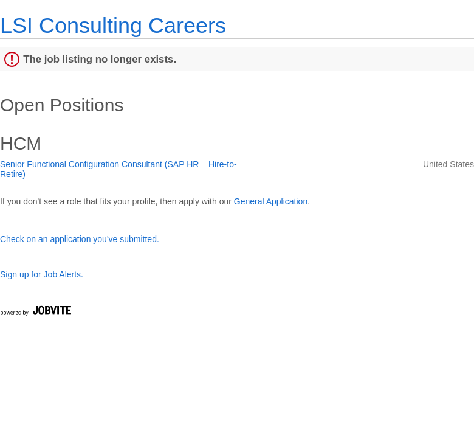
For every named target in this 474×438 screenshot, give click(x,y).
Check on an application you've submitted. (79, 239)
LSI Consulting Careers (113, 25)
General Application (270, 201)
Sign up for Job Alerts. (41, 274)
